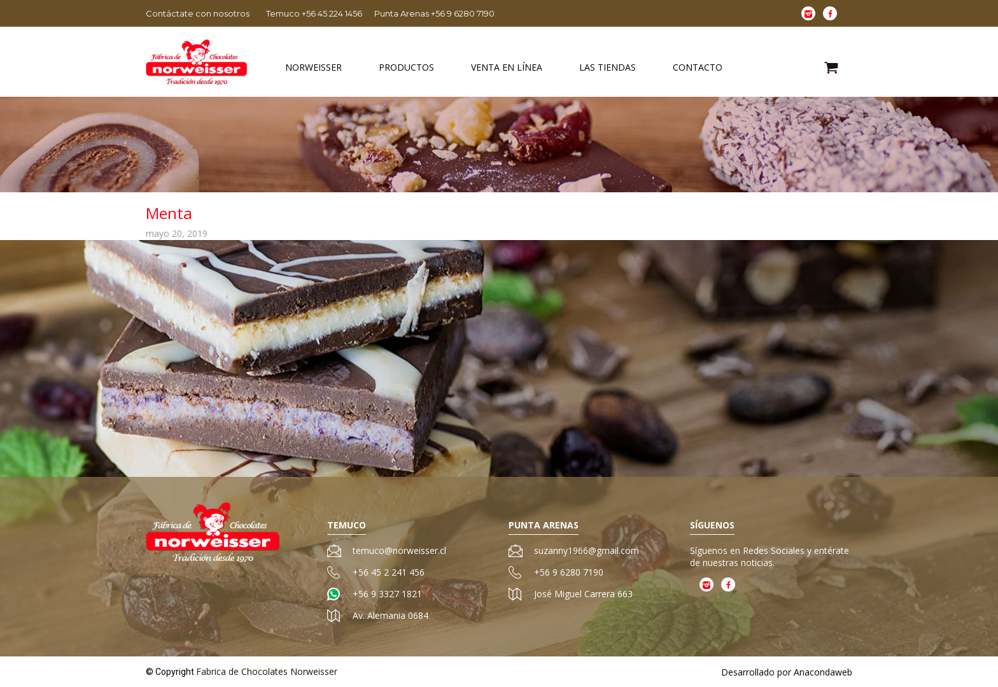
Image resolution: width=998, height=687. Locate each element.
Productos (406, 67)
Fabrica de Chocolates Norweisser (266, 671)
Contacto (697, 67)
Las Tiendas (607, 67)
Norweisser (313, 67)
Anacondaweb (823, 672)
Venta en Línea (506, 67)
